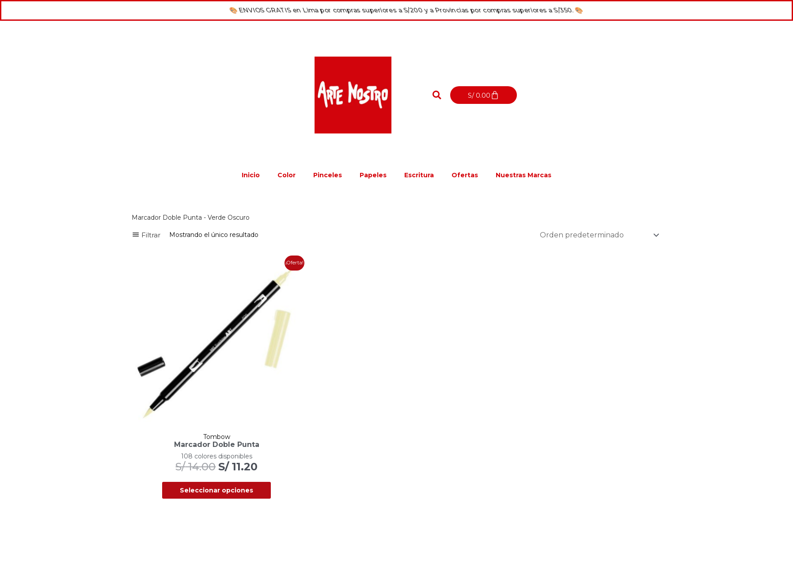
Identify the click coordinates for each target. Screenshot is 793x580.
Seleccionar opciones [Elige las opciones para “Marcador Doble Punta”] (216, 490)
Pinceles (327, 175)
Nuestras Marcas (523, 175)
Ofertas (465, 175)
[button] (436, 95)
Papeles (373, 175)
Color (286, 175)
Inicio (251, 175)
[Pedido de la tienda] (598, 235)
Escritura (419, 175)
